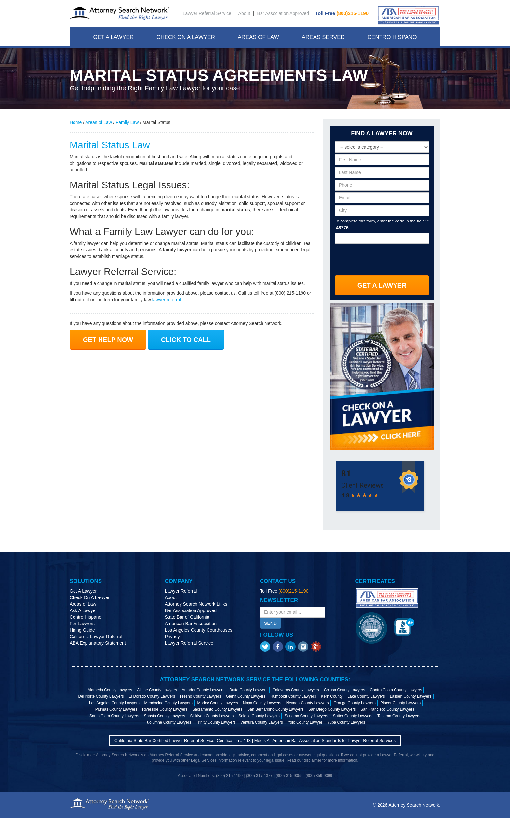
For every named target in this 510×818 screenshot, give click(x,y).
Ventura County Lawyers (261, 722)
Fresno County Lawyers (200, 696)
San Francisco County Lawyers (387, 709)
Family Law (127, 122)
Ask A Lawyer (83, 610)
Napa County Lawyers (262, 703)
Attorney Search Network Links (196, 604)
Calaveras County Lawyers (295, 690)
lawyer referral (166, 299)
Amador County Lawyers (203, 690)
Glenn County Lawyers (245, 696)
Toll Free (342, 13)
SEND (270, 623)
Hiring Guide (82, 630)
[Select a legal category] (382, 147)
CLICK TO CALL (186, 339)
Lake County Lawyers (366, 696)
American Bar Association (191, 623)
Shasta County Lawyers (164, 716)
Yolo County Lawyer (305, 722)
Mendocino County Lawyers (168, 703)
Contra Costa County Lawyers (396, 690)
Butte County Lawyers (248, 690)
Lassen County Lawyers (410, 696)
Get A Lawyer (113, 37)
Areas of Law (98, 122)
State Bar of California (187, 617)
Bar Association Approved (283, 13)
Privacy (172, 636)
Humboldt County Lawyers (293, 696)
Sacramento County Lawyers (217, 709)
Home (76, 122)
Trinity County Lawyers (216, 722)
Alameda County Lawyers (110, 690)
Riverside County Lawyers (164, 709)
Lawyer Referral (181, 591)
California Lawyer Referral (96, 636)
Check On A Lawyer (185, 37)
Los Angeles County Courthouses (199, 630)
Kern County (332, 696)
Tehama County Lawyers (398, 716)
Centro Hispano (392, 37)
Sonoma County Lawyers (306, 716)
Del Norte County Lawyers (101, 696)
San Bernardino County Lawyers (275, 709)
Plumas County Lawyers (116, 709)
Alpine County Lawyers (157, 690)
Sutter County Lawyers (352, 716)
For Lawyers (82, 623)
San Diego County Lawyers (332, 709)
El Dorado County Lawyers (151, 696)
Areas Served (323, 37)
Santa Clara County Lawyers (114, 716)
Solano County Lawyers (259, 716)
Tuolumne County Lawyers (168, 722)
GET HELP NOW (108, 339)
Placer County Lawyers (401, 703)
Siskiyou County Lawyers (212, 716)
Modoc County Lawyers (217, 703)
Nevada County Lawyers (307, 703)
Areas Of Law (258, 37)
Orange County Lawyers (354, 703)
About (244, 13)
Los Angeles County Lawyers (114, 703)
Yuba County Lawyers (346, 722)
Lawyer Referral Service (207, 13)
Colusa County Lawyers (344, 690)
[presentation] (382, 257)
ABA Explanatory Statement (98, 643)
